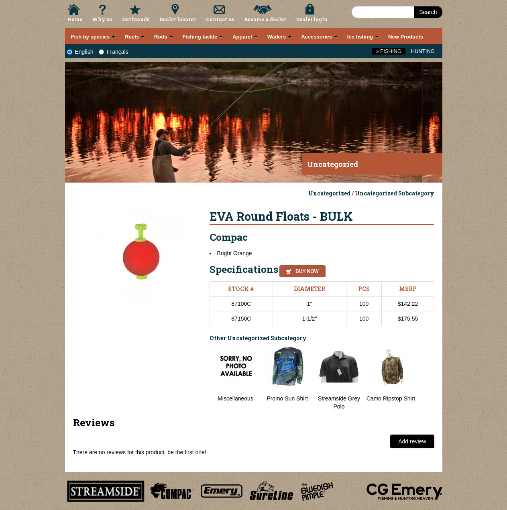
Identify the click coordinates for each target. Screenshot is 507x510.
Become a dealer (265, 19)
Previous (204, 378)
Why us (102, 19)
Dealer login (312, 19)
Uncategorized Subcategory (394, 193)
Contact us (220, 19)
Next (426, 378)
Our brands (135, 19)
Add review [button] (412, 441)
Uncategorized (330, 193)
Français (113, 52)
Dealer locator (177, 19)
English (80, 52)
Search (428, 12)
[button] (300, 270)
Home (74, 19)
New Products (405, 37)
